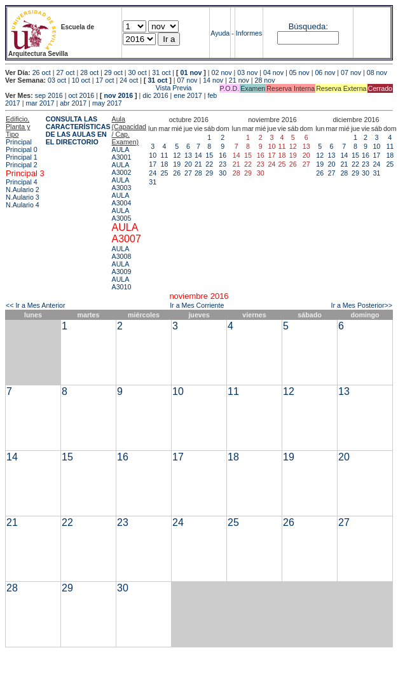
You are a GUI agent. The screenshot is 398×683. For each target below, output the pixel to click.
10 (152, 155)
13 (188, 155)
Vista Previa (98, 88)
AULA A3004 (122, 199)
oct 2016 (81, 95)
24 (152, 173)
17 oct (104, 80)
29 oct (113, 72)
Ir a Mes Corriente (197, 305)
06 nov (325, 72)
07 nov (351, 72)
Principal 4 (22, 182)
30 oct (137, 72)
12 (177, 155)
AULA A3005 (122, 214)
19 (177, 164)
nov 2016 (118, 95)
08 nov (377, 72)
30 (222, 173)
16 (222, 155)
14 (198, 155)
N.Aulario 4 (22, 205)
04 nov (273, 72)
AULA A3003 (122, 183)
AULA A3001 (122, 153)
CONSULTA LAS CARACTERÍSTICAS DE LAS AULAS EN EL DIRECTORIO (78, 130)
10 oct (81, 80)
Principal (19, 142)
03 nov (247, 72)
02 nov (222, 72)
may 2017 (107, 103)
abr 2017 (73, 103)
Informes (249, 33)
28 (198, 173)
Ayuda (220, 33)
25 (164, 173)
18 (164, 164)
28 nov (265, 80)
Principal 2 (22, 165)
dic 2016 (155, 95)
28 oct (89, 72)
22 (209, 164)
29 (209, 173)
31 (152, 182)
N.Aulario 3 (22, 197)
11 (164, 155)
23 (222, 164)
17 (152, 164)
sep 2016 (49, 95)
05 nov (299, 72)
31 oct (161, 72)
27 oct (65, 72)
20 (188, 164)
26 (177, 173)
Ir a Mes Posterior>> (361, 305)
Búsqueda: (308, 26)
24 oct (129, 80)
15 (209, 155)
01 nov (191, 72)
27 (188, 173)
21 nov (239, 80)
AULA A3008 (122, 252)
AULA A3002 (122, 168)
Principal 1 (22, 157)
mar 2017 (39, 103)
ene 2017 (188, 95)
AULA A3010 (122, 283)
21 (198, 164)
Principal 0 (22, 149)
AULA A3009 (122, 267)
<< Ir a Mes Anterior (35, 305)
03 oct (57, 80)
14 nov (213, 80)
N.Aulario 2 (22, 189)
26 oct (41, 72)
